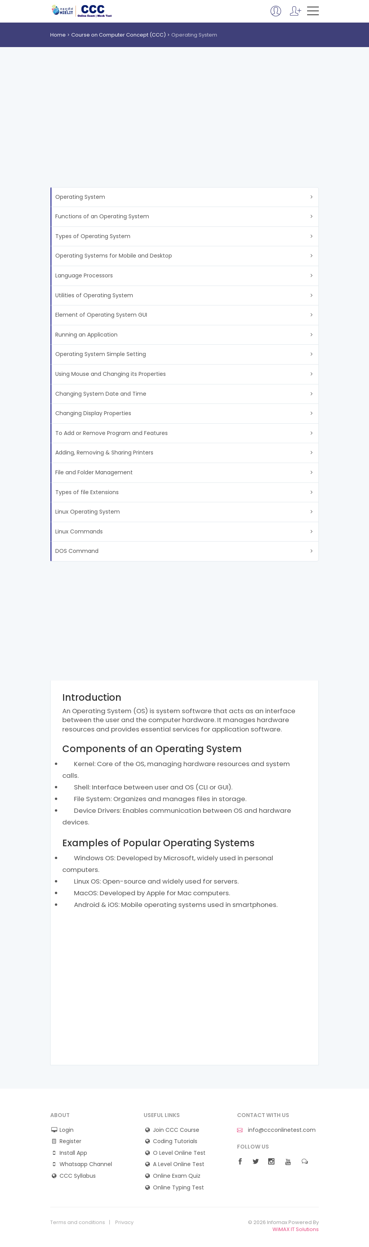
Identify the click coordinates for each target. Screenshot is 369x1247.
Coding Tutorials (175, 1141)
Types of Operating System (92, 236)
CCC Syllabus (78, 1176)
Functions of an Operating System (102, 216)
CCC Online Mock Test (82, 11)
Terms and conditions (77, 1222)
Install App (73, 1153)
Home (58, 35)
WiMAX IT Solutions (295, 1229)
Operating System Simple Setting (100, 354)
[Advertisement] (184, 128)
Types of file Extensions (87, 492)
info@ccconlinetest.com (276, 1130)
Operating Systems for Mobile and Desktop (113, 256)
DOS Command (76, 551)
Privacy (124, 1222)
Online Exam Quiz (176, 1176)
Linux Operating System (87, 512)
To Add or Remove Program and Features (111, 433)
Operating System (80, 197)
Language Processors (84, 275)
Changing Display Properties (93, 413)
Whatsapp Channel (86, 1164)
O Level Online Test (179, 1153)
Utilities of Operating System (94, 295)
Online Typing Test (178, 1187)
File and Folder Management (94, 472)
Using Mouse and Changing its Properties (110, 374)
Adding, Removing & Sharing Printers (104, 452)
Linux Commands (79, 531)
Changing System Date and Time (100, 394)
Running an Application (86, 334)
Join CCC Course (176, 1130)
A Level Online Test (178, 1164)
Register (70, 1141)
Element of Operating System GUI (101, 315)
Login (67, 1130)
